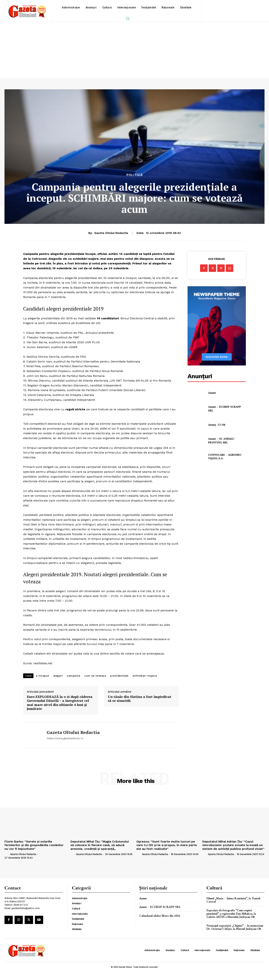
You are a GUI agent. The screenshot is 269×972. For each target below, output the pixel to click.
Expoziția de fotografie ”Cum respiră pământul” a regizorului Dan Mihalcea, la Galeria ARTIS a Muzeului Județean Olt (231, 913)
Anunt (212, 392)
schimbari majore (145, 675)
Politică (134, 175)
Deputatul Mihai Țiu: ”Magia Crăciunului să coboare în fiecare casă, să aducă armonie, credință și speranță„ (99, 845)
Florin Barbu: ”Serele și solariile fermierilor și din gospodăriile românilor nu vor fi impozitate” (34, 845)
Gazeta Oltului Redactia (111, 233)
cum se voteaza (95, 675)
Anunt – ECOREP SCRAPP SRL (160, 907)
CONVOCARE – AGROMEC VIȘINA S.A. (225, 456)
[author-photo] (6, 854)
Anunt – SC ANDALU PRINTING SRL (221, 440)
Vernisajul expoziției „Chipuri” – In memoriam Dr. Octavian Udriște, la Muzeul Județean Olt (234, 927)
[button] (127, 18)
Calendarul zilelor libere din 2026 (159, 916)
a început (42, 675)
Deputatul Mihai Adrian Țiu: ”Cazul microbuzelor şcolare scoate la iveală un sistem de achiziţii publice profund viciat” (233, 845)
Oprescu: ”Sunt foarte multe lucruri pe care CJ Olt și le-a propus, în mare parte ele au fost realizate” (166, 845)
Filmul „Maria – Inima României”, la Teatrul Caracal (233, 900)
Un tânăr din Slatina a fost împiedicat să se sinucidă (139, 699)
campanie (73, 675)
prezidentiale (119, 675)
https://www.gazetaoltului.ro (65, 738)
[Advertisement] (134, 50)
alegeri (58, 675)
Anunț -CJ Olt (216, 424)
